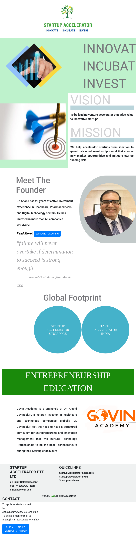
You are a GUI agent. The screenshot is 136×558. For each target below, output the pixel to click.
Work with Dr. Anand (47, 233)
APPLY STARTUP (21, 529)
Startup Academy (69, 480)
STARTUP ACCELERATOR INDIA (105, 329)
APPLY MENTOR (9, 529)
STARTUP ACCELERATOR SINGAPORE (57, 329)
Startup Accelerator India (73, 476)
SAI (53, 495)
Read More (24, 233)
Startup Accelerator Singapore (76, 472)
